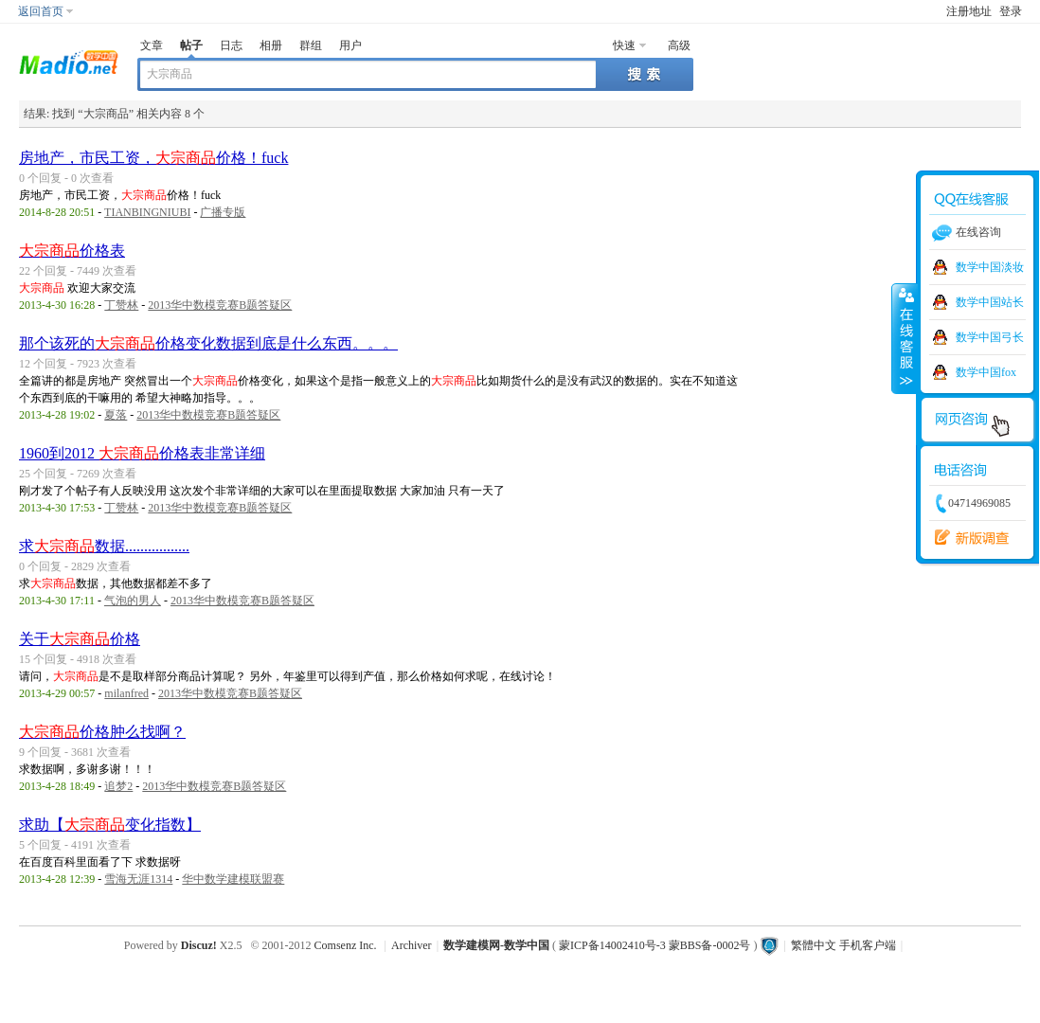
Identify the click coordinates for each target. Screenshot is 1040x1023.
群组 (310, 45)
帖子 (191, 45)
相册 (271, 45)
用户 (350, 45)
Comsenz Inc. (345, 945)
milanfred (126, 693)
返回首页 (40, 11)
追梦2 (118, 786)
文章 (151, 45)
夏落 (115, 415)
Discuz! (199, 945)
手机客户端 (867, 945)
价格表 (72, 250)
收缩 (904, 338)
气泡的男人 (132, 600)
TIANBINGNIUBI (147, 212)
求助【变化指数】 (110, 825)
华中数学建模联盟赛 (233, 879)
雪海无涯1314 (138, 879)
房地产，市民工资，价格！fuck (153, 158)
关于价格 (79, 639)
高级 (679, 45)
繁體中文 (813, 945)
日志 (231, 45)
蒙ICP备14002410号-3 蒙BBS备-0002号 (654, 945)
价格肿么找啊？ (102, 732)
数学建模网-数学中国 (496, 945)
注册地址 (969, 11)
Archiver (411, 945)
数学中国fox (986, 372)
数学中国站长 (990, 302)
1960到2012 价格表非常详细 (142, 453)
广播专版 (222, 212)
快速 (624, 45)
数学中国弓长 (990, 337)
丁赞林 (121, 305)
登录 (1010, 11)
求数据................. (104, 546)
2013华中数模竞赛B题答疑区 (220, 305)
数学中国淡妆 (990, 267)
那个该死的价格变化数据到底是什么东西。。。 (208, 343)
